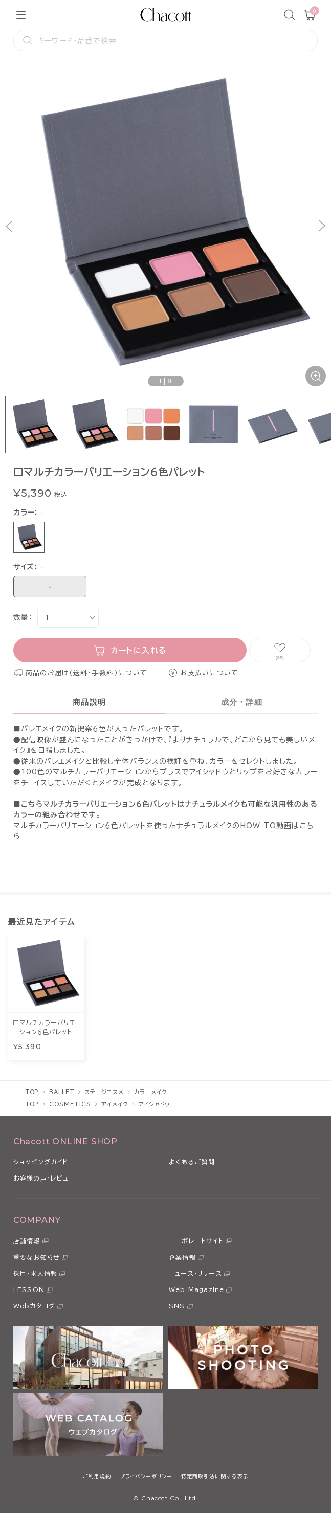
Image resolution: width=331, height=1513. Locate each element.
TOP (32, 1092)
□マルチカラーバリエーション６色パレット (44, 1027)
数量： (22, 617)
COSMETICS (70, 1104)
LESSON (29, 1289)
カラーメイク (150, 1092)
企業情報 (182, 1257)
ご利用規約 (97, 1476)
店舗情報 (26, 1241)
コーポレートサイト (196, 1241)
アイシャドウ (154, 1104)
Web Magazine (196, 1289)
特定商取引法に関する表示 (215, 1476)
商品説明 (89, 702)
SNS (177, 1306)
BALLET (61, 1092)
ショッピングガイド (41, 1162)
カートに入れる (139, 650)
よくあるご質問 (192, 1162)
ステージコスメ (104, 1092)
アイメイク (114, 1104)
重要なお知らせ (36, 1257)
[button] (9, 226)
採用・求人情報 (35, 1273)
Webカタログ (34, 1306)
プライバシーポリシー (146, 1476)
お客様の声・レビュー (44, 1178)
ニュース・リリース (195, 1273)
